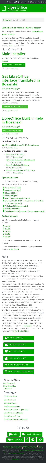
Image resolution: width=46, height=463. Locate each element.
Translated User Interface (14, 106)
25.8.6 (7, 234)
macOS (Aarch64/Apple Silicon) (17, 198)
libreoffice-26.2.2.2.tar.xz (15, 154)
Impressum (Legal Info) (9, 446)
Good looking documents (19, 371)
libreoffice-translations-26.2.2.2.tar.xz (20, 170)
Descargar (7, 20)
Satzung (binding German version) (33, 447)
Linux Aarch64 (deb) (13, 188)
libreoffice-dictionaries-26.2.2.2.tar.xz (20, 160)
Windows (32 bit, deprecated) (16, 206)
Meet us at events (15, 358)
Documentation (14, 338)
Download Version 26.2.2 (13, 64)
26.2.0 (7, 231)
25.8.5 (7, 237)
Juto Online (7, 389)
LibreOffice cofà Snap (12, 416)
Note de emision (9, 386)
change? (5, 61)
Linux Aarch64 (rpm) (13, 190)
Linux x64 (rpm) (11, 196)
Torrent (11, 68)
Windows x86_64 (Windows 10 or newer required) (24, 211)
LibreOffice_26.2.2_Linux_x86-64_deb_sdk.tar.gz (20, 145)
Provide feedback (15, 344)
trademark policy (15, 459)
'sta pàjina (27, 326)
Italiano (39, 2)
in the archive (14, 249)
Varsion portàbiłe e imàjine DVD (16, 410)
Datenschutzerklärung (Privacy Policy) (26, 446)
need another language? (11, 89)
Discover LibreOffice (16, 365)
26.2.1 (7, 229)
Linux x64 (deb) (11, 193)
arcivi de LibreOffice (20, 331)
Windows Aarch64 (12, 209)
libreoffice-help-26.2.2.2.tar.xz (17, 165)
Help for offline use (12, 130)
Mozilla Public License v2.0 (16, 453)
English (9, 2)
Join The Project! (15, 351)
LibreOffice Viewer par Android (15, 419)
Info (16, 68)
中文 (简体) (15, 2)
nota (10, 46)
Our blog (13, 434)
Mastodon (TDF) (15, 439)
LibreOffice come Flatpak (13, 413)
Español (27, 2)
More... (44, 2)
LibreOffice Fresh (10, 396)
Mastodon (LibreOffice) (31, 434)
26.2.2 (7, 226)
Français (33, 2)
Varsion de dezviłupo (12, 406)
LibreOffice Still (10, 400)
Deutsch (22, 2)
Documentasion (9, 383)
